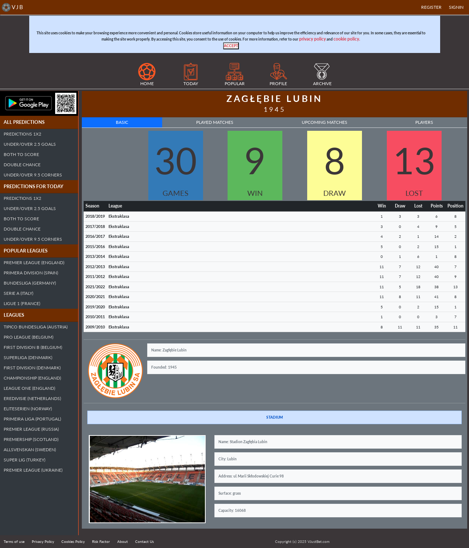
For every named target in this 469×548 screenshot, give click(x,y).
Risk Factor (101, 541)
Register (431, 7)
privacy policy (312, 39)
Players (424, 122)
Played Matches (214, 122)
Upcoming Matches (324, 122)
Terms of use (14, 541)
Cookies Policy (73, 541)
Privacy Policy (43, 541)
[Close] (231, 45)
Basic (122, 122)
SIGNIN (456, 7)
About (122, 541)
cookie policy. (346, 39)
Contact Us (144, 541)
